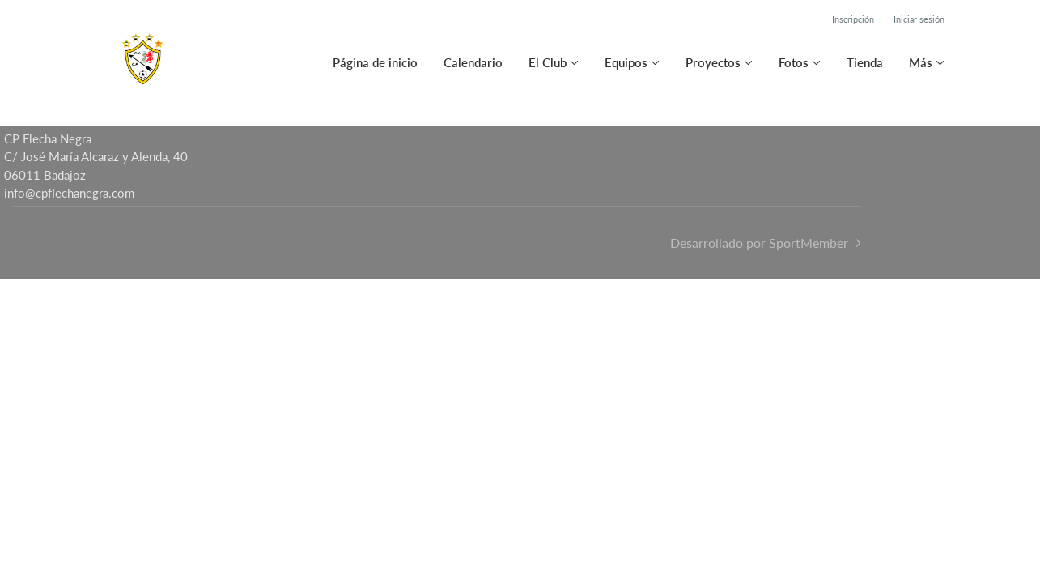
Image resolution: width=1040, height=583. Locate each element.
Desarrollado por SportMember (759, 242)
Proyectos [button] (713, 62)
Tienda (865, 62)
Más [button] (920, 62)
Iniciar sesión (919, 19)
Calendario (473, 62)
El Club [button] (547, 62)
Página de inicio (375, 62)
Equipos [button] (626, 62)
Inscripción (853, 19)
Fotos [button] (794, 62)
